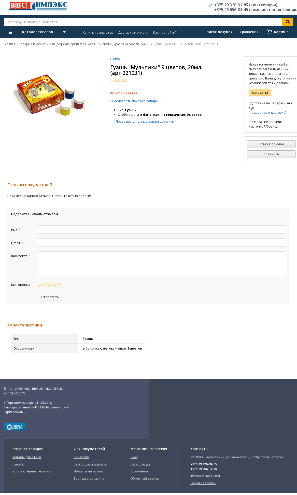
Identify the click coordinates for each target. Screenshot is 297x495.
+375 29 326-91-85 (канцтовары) (245, 5)
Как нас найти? (165, 32)
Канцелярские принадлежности (72, 44)
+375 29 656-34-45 (203, 469)
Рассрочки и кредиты (90, 464)
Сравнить (271, 154)
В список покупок (271, 144)
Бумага (18, 464)
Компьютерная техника (31, 471)
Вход (134, 457)
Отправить (50, 297)
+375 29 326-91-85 (203, 464)
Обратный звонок (144, 478)
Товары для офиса (32, 44)
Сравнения (139, 471)
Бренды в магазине (89, 478)
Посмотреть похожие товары (135, 101)
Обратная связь (203, 483)
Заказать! (260, 92)
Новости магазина (88, 471)
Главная (9, 44)
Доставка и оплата (133, 32)
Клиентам (81, 457)
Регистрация (140, 464)
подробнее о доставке (267, 112)
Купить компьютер (98, 32)
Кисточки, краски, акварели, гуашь (124, 44)
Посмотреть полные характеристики (145, 121)
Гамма (115, 58)
